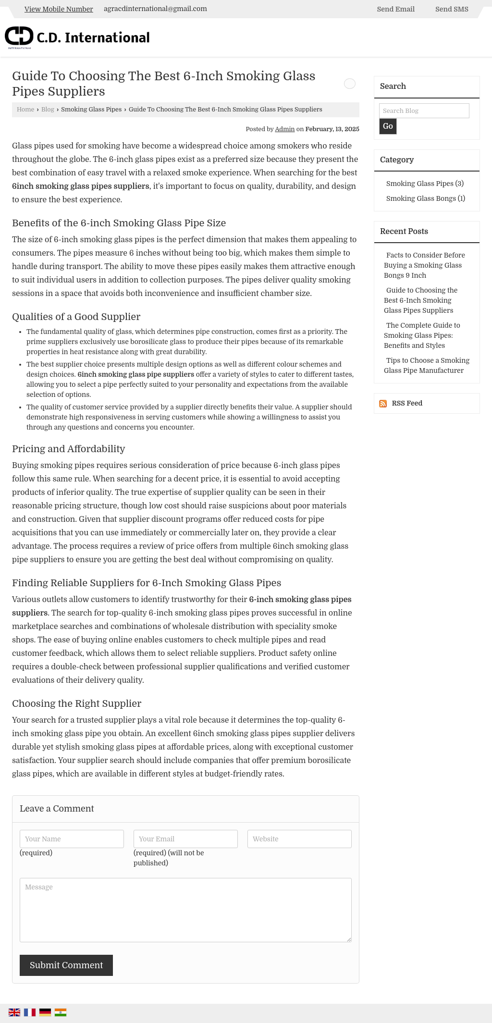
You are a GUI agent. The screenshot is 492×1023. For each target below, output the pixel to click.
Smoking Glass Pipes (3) (425, 183)
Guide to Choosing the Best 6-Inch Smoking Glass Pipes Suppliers (420, 300)
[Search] (481, 39)
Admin (285, 129)
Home (25, 109)
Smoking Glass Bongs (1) (425, 198)
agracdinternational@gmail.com (155, 8)
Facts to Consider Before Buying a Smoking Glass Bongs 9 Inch (424, 265)
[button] (59, 9)
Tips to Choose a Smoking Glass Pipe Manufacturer (426, 365)
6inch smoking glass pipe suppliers (135, 374)
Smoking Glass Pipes (91, 109)
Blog (47, 109)
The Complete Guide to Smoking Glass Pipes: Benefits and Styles (422, 335)
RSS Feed (407, 403)
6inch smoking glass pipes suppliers (80, 186)
